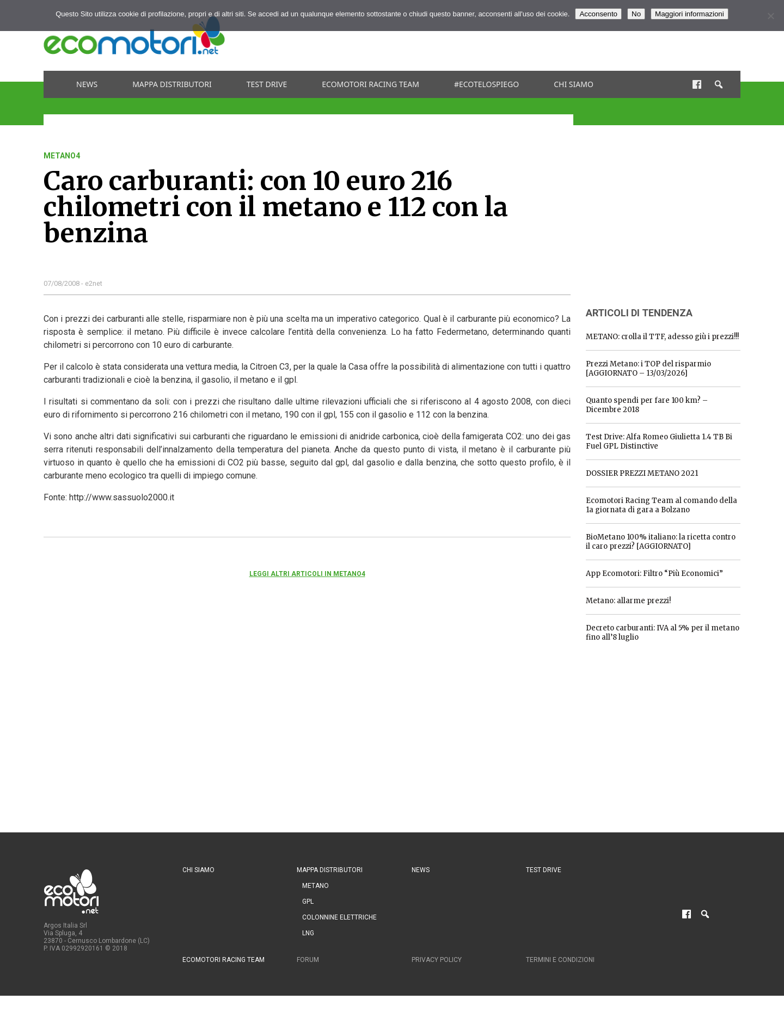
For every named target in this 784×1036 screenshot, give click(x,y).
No (636, 14)
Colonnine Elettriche (339, 917)
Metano (315, 886)
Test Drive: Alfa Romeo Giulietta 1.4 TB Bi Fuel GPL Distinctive (659, 441)
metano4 (62, 155)
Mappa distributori (172, 84)
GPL (308, 901)
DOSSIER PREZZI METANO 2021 (642, 473)
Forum (308, 960)
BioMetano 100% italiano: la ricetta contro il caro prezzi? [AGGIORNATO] (661, 541)
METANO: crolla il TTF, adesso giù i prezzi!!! (662, 336)
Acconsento (598, 14)
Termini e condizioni (560, 960)
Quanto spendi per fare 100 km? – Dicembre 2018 (647, 405)
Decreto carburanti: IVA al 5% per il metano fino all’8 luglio (662, 632)
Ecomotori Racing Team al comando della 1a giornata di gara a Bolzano (661, 505)
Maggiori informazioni (689, 14)
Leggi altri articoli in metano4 (307, 574)
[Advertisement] (542, 35)
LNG (308, 933)
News (86, 84)
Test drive (267, 84)
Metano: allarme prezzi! (628, 600)
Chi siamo (573, 84)
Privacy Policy (437, 960)
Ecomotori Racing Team (370, 84)
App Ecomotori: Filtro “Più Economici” (654, 573)
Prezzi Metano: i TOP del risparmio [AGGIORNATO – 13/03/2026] (648, 368)
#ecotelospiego (486, 84)
